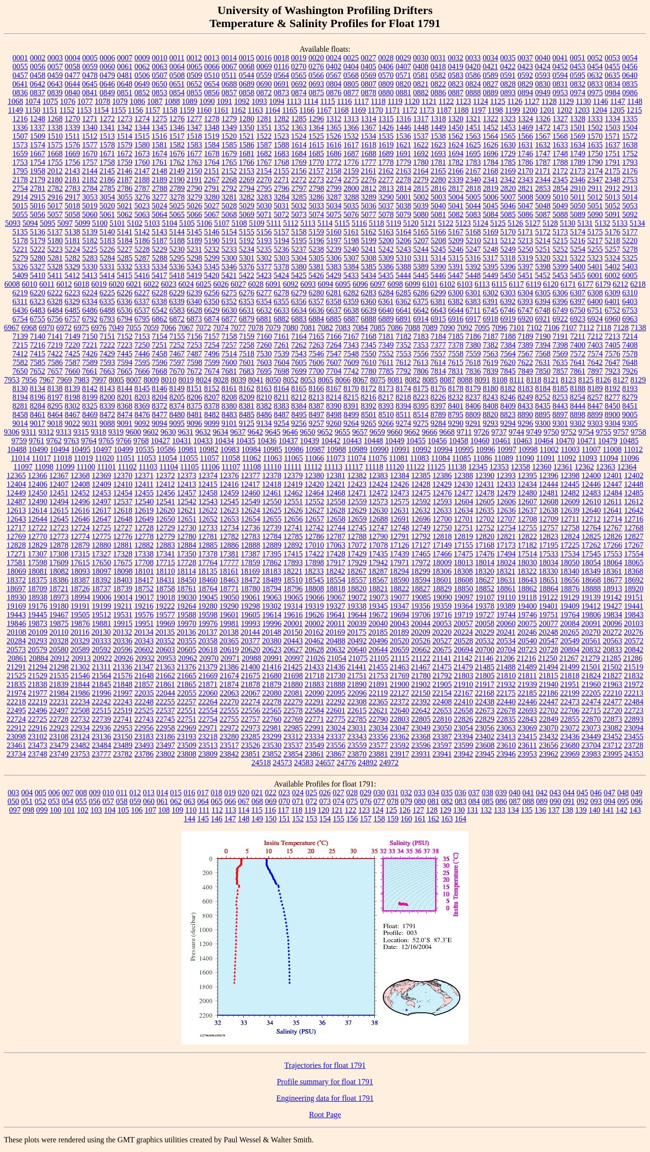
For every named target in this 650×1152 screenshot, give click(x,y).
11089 (503, 458)
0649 (142, 84)
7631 (542, 362)
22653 (442, 710)
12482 (570, 493)
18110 (165, 571)
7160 (264, 336)
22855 (570, 719)
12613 (16, 510)
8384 (299, 406)
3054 (107, 197)
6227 (142, 293)
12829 (37, 545)
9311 (28, 432)
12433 (505, 484)
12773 (59, 536)
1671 (107, 153)
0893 (508, 92)
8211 (281, 397)
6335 (107, 301)
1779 (403, 162)
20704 (506, 649)
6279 (299, 293)
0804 (334, 84)
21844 (80, 684)
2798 (316, 188)
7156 (194, 336)
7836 (473, 371)
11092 (566, 458)
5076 (351, 214)
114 (243, 810)
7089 (430, 327)
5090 (595, 214)
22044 (165, 693)
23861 (314, 754)
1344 (142, 127)
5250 (525, 249)
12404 (16, 484)
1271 (90, 119)
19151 (633, 597)
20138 (229, 632)
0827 (491, 84)
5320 (542, 258)
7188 (508, 336)
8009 (151, 380)
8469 (90, 414)
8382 (264, 406)
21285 (611, 658)
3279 (194, 197)
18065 (634, 562)
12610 (591, 501)
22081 (293, 693)
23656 (548, 745)
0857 (229, 92)
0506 (142, 75)
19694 (399, 615)
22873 (612, 719)
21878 (250, 684)
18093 (80, 571)
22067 (250, 693)
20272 (612, 632)
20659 (399, 649)
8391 (351, 406)
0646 (107, 84)
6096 (360, 284)
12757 (549, 528)
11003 (569, 449)
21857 (144, 684)
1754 (37, 162)
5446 (438, 275)
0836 (20, 92)
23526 (250, 745)
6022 (151, 284)
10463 (522, 441)
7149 (72, 336)
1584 (212, 145)
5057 (55, 214)
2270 (264, 179)
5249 (508, 249)
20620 (250, 649)
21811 (527, 675)
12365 (16, 475)
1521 (246, 136)
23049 (421, 728)
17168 (485, 545)
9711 (464, 432)
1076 (68, 101)
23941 (442, 754)
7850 (543, 371)
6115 (499, 284)
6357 (316, 301)
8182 (508, 388)
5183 (107, 240)
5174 (578, 232)
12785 (293, 536)
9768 (141, 441)
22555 (229, 710)
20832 (591, 649)
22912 (16, 728)
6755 (37, 319)
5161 (351, 232)
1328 (578, 119)
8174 (403, 388)
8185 (560, 388)
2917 (72, 197)
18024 (506, 562)
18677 (612, 580)
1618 (369, 145)
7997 (98, 380)
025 (311, 792)
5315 (455, 258)
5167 (456, 232)
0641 (20, 84)
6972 (64, 327)
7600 (229, 362)
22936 (101, 728)
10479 (608, 441)
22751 (187, 719)
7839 (491, 371)
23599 (463, 745)
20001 (293, 623)
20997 (294, 658)
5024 (159, 206)
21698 (293, 675)
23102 (37, 736)
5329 (72, 266)
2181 (72, 179)
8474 (125, 414)
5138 (72, 232)
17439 (399, 554)
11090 (524, 458)
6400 (595, 301)
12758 (570, 528)
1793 (630, 162)
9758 (638, 432)
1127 (531, 101)
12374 (208, 475)
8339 (107, 406)
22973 (250, 728)
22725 (37, 719)
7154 (159, 336)
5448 (473, 275)
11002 (549, 449)
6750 (577, 310)
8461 (37, 414)
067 (244, 801)
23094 (634, 728)
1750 (595, 153)
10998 (528, 449)
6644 (456, 310)
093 (596, 801)
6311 (20, 301)
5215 (560, 240)
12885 (208, 545)
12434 (527, 484)
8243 (490, 397)
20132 (122, 632)
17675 (123, 562)
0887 (456, 92)
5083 (473, 214)
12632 (421, 510)
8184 (543, 388)
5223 (55, 249)
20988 (251, 658)
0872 (264, 92)
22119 (378, 693)
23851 (250, 754)
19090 (442, 597)
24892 (368, 762)
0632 (595, 75)
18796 (293, 588)
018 (216, 792)
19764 (570, 615)
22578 (293, 710)
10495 (81, 449)
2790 (194, 188)
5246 (456, 249)
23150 (123, 736)
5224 (72, 249)
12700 (442, 519)
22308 (357, 702)
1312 (334, 119)
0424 (542, 66)
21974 (16, 693)
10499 (123, 449)
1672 (125, 153)
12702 (485, 519)
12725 (101, 528)
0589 (490, 75)
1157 (152, 110)
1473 (560, 127)
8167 (334, 388)
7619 (490, 362)
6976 (98, 327)
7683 (247, 371)
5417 (159, 275)
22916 (37, 728)
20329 (80, 641)
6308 (595, 293)
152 (298, 819)
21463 (399, 667)
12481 (549, 493)
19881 (101, 623)
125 (391, 810)
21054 (337, 658)
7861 (578, 371)
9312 (46, 432)
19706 (421, 615)
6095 (342, 284)
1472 (543, 127)
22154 (442, 693)
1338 (55, 127)
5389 (421, 266)
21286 (632, 658)
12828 (16, 545)
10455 (416, 441)
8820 (490, 414)
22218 (16, 702)
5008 (525, 197)
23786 (144, 754)
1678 (212, 153)
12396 (549, 475)
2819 (491, 188)
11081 (398, 458)
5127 (533, 223)
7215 (20, 345)
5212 (507, 240)
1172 (409, 110)
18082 (59, 571)
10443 (352, 441)
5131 (585, 223)
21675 (250, 675)
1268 (55, 119)
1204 (599, 110)
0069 (264, 66)
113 (230, 810)
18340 (569, 571)
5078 (386, 214)
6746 (507, 310)
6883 (299, 319)
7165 (316, 336)
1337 (37, 127)
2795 (264, 188)
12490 (37, 501)
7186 (473, 336)
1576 (72, 145)
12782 (229, 536)
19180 (59, 606)
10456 (437, 441)
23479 (59, 745)
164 (461, 819)
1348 (212, 127)
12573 (378, 501)
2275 (351, 179)
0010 (159, 58)
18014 (485, 562)
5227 (125, 249)
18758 (165, 588)
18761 (187, 588)
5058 (72, 214)
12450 (37, 493)
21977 (37, 693)
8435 (543, 406)
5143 (159, 232)
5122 (445, 223)
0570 (385, 75)
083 (461, 801)
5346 (229, 266)
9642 (255, 432)
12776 (123, 536)
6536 (125, 310)
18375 (37, 580)
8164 (281, 388)
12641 (612, 510)
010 (108, 792)
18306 (442, 571)
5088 (560, 214)
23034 (378, 728)
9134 (264, 423)
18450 (187, 580)
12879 (80, 545)
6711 (473, 310)
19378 (484, 606)
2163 (403, 171)
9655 (342, 432)
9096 (194, 423)
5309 (386, 258)
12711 (569, 519)
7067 (186, 327)
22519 (123, 710)
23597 (442, 745)
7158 (229, 336)
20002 (314, 623)
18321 (505, 571)
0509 (194, 75)
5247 (473, 249)
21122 (420, 658)
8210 (264, 397)
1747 (543, 153)
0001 (20, 58)
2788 (159, 188)
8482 (212, 414)
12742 (314, 528)
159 (393, 819)
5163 (386, 232)
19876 (80, 623)
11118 (374, 467)
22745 (165, 719)
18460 (208, 580)
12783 (250, 536)
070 (284, 801)
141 (608, 810)
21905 (442, 684)
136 (540, 810)
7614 (438, 362)
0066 (212, 66)
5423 (264, 275)
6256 (212, 293)
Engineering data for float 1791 (325, 1098)
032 (406, 792)
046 (596, 792)
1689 (386, 153)
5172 (543, 232)
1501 (578, 127)
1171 (392, 110)
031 (392, 792)
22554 (208, 710)
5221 (20, 249)
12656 (293, 519)
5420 (211, 275)
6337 (142, 301)
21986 (80, 693)
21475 (442, 667)
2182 (90, 179)
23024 (336, 728)
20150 (292, 632)
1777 (369, 162)
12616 (80, 510)
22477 (612, 702)
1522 (264, 136)
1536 (403, 136)
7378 (456, 345)
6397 (577, 301)
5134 (637, 223)
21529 (37, 675)
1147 (617, 101)
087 (515, 801)
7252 (177, 345)
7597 (177, 362)
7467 (177, 354)
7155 (177, 336)
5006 (491, 197)
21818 (569, 675)
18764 (208, 588)
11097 (23, 467)
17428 (336, 554)
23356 (378, 736)
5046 (508, 206)
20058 (484, 623)
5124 (480, 223)
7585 (37, 362)
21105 (379, 658)
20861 (17, 658)
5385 (369, 266)
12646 (80, 519)
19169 (16, 606)
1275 (159, 119)
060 (149, 801)
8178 (456, 388)
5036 (369, 206)
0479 (107, 75)
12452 (80, 493)
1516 (159, 136)
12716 (633, 519)
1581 (159, 145)
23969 (570, 754)
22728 (59, 719)
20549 (570, 641)
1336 (20, 127)
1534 (368, 136)
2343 (525, 179)
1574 (37, 145)
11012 (633, 449)
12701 (463, 519)
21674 (229, 675)
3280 (212, 197)
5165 (421, 232)
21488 (505, 667)
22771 (314, 719)
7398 (560, 345)
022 (270, 792)
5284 (107, 258)
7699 (299, 371)
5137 (55, 232)
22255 (165, 702)
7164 (299, 336)
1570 (595, 136)
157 (366, 819)
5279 (20, 258)
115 (256, 810)
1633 (560, 145)
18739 (123, 588)
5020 (107, 206)
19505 (80, 615)
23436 (570, 736)
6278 (281, 293)
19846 (16, 623)
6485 (72, 310)
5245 (438, 249)
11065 (293, 458)
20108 (16, 632)
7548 (351, 354)
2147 (142, 171)
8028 (220, 380)
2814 (403, 188)
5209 (456, 240)
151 (284, 819)
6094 (325, 284)
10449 (395, 441)
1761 (159, 162)
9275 (421, 423)
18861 (506, 588)
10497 (102, 449)
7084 (360, 327)
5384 (351, 266)
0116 (281, 66)
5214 (542, 240)
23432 (549, 736)
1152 (67, 110)
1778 (386, 162)
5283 (90, 258)
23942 (463, 754)
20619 (229, 649)
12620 (165, 510)
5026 (194, 206)
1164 (272, 110)
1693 (438, 153)
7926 (630, 371)
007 (68, 792)
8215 (351, 397)
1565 (507, 136)
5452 (542, 275)
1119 (395, 101)
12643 (16, 519)
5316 (473, 258)
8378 (212, 406)
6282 (351, 293)
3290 (386, 197)
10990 (379, 449)
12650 (165, 519)
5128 (550, 223)
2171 (543, 171)
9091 (125, 423)
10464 (544, 441)
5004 (456, 197)
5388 (403, 266)
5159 (316, 232)
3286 (316, 197)
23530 (272, 745)
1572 (629, 136)
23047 (399, 728)
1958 (37, 171)
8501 (369, 414)
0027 (368, 58)
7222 (107, 345)
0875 (316, 92)
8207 (212, 397)
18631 (506, 580)
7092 (464, 327)
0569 (368, 75)
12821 (506, 536)
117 (283, 810)
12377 (250, 475)
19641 (336, 615)
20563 (612, 641)
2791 (212, 188)
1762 (177, 162)
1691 (403, 153)
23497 (165, 745)
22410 (463, 702)
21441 (356, 667)
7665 (125, 371)
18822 (399, 588)
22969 (187, 728)
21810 (506, 675)
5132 (602, 223)
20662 (421, 649)
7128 (621, 327)
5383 (334, 266)
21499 (569, 667)
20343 (144, 641)
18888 (591, 588)
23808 (187, 754)
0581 (420, 75)
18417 (144, 580)
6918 (491, 319)
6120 (551, 284)
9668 (447, 432)
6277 (264, 293)
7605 (299, 362)
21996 (101, 693)
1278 (212, 119)
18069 (16, 571)
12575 (399, 501)
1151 (49, 110)
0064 (177, 66)
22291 (314, 702)
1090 (207, 101)
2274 (334, 179)
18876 (570, 588)
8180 (491, 388)
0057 (55, 66)
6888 (369, 319)
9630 (168, 432)
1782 (456, 162)
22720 (612, 710)
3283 (264, 197)
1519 (211, 136)
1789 (578, 162)
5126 (515, 223)
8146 (159, 388)
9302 (578, 423)
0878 (369, 92)
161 (420, 819)
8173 (386, 388)
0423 (525, 66)
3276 (142, 197)
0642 (37, 84)
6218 (638, 284)
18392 (101, 580)
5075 (334, 214)
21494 (548, 667)
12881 (123, 545)
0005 (90, 58)
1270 (72, 119)
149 (257, 819)
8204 (159, 397)
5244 (421, 249)
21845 (101, 684)
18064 (612, 562)
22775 (336, 719)
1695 (473, 153)
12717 (16, 528)
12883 (165, 545)
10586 (166, 449)
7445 (125, 354)
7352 (403, 345)
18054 (591, 562)
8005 (116, 380)
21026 (315, 658)
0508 (177, 75)
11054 (167, 458)
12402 (634, 475)
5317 (490, 258)
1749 (578, 153)
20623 (272, 649)
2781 (37, 188)
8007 (133, 380)
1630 (508, 145)
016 (189, 792)
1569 (577, 136)
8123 (568, 380)
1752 (630, 153)
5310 (403, 258)
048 (623, 792)
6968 (29, 327)
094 (610, 801)
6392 (507, 301)
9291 (473, 423)
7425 (72, 354)
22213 (633, 693)
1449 (438, 127)
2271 (281, 179)
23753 (80, 754)
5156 (264, 232)
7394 (543, 345)
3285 (299, 197)
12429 (442, 484)
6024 (186, 284)
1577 (90, 145)
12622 (208, 510)
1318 (438, 119)
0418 (438, 66)
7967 (46, 380)
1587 (264, 145)
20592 (101, 649)
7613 (420, 362)
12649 (144, 519)
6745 (490, 310)
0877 (351, 92)
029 (365, 792)
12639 (570, 510)
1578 (107, 145)
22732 (80, 719)
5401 (595, 266)
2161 (369, 171)
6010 (29, 284)
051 (27, 801)
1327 (560, 119)
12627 (314, 510)
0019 (298, 58)
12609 (570, 501)
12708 (527, 519)
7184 (438, 336)
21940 (549, 684)
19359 (442, 606)
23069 (527, 728)
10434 (224, 441)
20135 (165, 632)
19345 (378, 606)
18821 (378, 588)
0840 (72, 92)
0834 (612, 84)
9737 (499, 432)
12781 (208, 536)
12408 (80, 484)
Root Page (325, 1114)
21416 (271, 667)
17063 (336, 545)
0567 (333, 75)
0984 (612, 92)
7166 (334, 336)
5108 (239, 223)
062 (176, 801)
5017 (55, 206)
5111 (273, 223)
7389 (525, 345)
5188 (177, 240)
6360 (368, 301)
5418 (176, 275)
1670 (90, 153)
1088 (172, 101)
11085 (461, 458)
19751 (549, 615)
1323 (508, 119)
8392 (369, 406)
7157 (212, 336)
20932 (145, 658)
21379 (207, 667)
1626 (491, 145)
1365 (334, 127)
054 (68, 801)
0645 (90, 84)
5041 (456, 206)
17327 (101, 554)
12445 (569, 484)
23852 (272, 754)
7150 (90, 336)
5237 (299, 249)
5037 (386, 206)
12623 (229, 510)
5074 (316, 214)
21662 (165, 675)
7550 (369, 354)
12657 (314, 519)
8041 (255, 380)
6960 (612, 319)
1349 (229, 127)
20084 (569, 623)
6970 (46, 327)
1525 (316, 136)
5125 (498, 223)
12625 (272, 510)
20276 (633, 632)
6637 (334, 310)
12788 (357, 536)
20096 (612, 623)
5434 (368, 275)
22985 (293, 728)
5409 (20, 275)
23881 (378, 754)
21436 (335, 667)
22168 (484, 693)
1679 (229, 153)
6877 (229, 319)
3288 (351, 197)
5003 (438, 197)
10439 (309, 441)
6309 (612, 293)
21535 (59, 675)
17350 (187, 554)
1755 (55, 162)
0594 (560, 75)
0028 (385, 58)
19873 (37, 623)
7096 (499, 327)
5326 (20, 266)
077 (379, 801)
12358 (520, 467)
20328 (59, 641)
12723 (59, 528)
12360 (541, 467)
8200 (107, 397)
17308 (59, 554)
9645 (273, 432)
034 (433, 792)
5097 (65, 223)
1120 (412, 101)
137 (553, 810)
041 (528, 792)
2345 (560, 179)
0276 (316, 66)
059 (135, 801)
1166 (306, 110)
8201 (125, 397)
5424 (281, 275)
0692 (299, 84)
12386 (442, 475)
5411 (54, 275)
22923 (59, 728)
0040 (542, 58)
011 (121, 792)
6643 (438, 310)
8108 (499, 380)
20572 (634, 641)
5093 (12, 223)
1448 (421, 127)
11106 (210, 467)
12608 (549, 501)
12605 (485, 501)
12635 (485, 510)
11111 (293, 467)
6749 (560, 310)
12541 (165, 501)
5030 (264, 206)
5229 (159, 249)
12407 (59, 484)
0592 (525, 75)
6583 (177, 310)
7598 (194, 362)
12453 (101, 493)
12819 (463, 536)
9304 (612, 423)
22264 (208, 702)
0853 (159, 92)
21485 (484, 667)
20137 (207, 632)
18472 (250, 580)
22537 (165, 710)
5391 (456, 266)
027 (338, 792)
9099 (212, 423)
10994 (443, 449)
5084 (491, 214)
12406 (37, 484)
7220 (72, 345)
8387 (316, 406)
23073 (591, 728)
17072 (357, 545)
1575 (55, 145)
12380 (314, 475)
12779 (165, 536)
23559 (357, 745)
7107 (569, 327)
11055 (188, 458)
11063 (272, 458)
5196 (316, 240)
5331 (107, 266)
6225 (107, 293)
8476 (142, 414)
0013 (211, 58)
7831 (456, 371)
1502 (595, 127)
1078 (102, 101)
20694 (463, 649)
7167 (351, 336)
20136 (186, 632)
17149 (442, 545)
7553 (403, 354)
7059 (151, 327)
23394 (463, 736)
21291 (16, 667)
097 (15, 810)
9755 (603, 432)
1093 (259, 101)
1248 (37, 119)
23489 (123, 745)
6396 (560, 301)
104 (110, 810)
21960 (591, 684)
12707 (506, 519)
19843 (634, 615)
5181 (72, 240)
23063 (506, 728)
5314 (438, 258)
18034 (549, 562)
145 (203, 819)
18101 (144, 571)
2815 (421, 188)
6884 (316, 319)
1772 (334, 162)
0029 (403, 58)
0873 (281, 92)
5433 (351, 275)
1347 (194, 127)
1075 (50, 101)
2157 (316, 171)
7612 (403, 362)
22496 (37, 710)
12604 (463, 501)
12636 (506, 510)
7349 (386, 345)
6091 (273, 284)
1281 (264, 119)
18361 (612, 571)
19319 (314, 606)
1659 (20, 153)
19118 (527, 597)
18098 (123, 571)
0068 (247, 66)
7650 (20, 371)
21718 (314, 675)
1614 (299, 145)
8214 (333, 397)
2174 (595, 171)
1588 (281, 145)
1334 (612, 119)
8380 (229, 406)
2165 (438, 171)
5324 (612, 258)
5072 (281, 214)
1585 (229, 145)
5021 (125, 206)
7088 (412, 327)
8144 (125, 388)
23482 (80, 745)
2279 (421, 179)
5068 (229, 214)
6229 (177, 293)
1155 (118, 110)
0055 (20, 66)
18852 (485, 588)
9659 (377, 432)
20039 (356, 623)
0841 (90, 92)
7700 (316, 371)
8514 (420, 414)
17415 (293, 554)
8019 (186, 380)
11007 (591, 449)
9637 (238, 432)
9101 (229, 423)
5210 (473, 240)
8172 (369, 388)
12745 (357, 528)
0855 (194, 92)
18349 (591, 571)
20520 (399, 641)
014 (162, 792)
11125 (436, 467)
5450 (507, 275)
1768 (281, 162)
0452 (560, 66)
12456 (165, 493)
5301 (247, 258)
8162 (247, 388)
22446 (527, 702)
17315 (80, 554)
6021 (133, 284)
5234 (247, 249)
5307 (351, 258)
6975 (81, 327)
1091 (224, 101)
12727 (123, 528)
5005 (473, 197)
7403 (595, 345)
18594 (421, 580)
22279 (293, 702)
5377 (264, 266)
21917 (485, 684)
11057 (209, 458)
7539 (281, 354)
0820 (403, 84)
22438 (485, 702)
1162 (238, 110)
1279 (229, 119)
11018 (62, 458)
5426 (316, 275)
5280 (37, 258)
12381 (336, 475)
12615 (59, 510)
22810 (442, 719)
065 (217, 801)
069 (271, 801)
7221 (90, 345)
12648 (123, 519)
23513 (208, 745)
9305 (630, 423)
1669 (72, 153)
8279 (629, 397)
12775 (101, 536)
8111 (516, 380)
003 (13, 792)
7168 (369, 336)
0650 (159, 84)
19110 (506, 597)
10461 (501, 441)
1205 (617, 110)
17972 (421, 562)
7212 (595, 336)
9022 (72, 423)
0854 (177, 92)
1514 (124, 136)
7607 (334, 362)
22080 (272, 693)
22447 (549, 702)
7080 (290, 327)
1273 (125, 119)
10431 (182, 441)
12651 (187, 519)
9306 (11, 432)
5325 (629, 258)
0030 (420, 58)
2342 (508, 179)
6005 (629, 275)
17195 (549, 545)
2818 (473, 188)
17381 (229, 554)
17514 (527, 554)
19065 (293, 597)
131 (472, 810)
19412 (591, 606)
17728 (187, 562)
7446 (142, 354)
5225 (90, 249)
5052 (612, 206)
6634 (299, 310)
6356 (298, 301)
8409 (508, 406)
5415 (124, 275)
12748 (399, 528)
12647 (101, 519)
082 (447, 801)
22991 (314, 728)
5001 (403, 197)
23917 (399, 754)
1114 (310, 101)
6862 (159, 319)
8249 (525, 397)
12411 (144, 484)
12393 (506, 475)
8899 (595, 414)
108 (164, 810)
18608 (463, 580)
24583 (304, 762)
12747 (378, 528)
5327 (37, 266)
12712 (591, 519)
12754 (506, 528)
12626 (293, 510)
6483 (37, 310)
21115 (400, 658)
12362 (584, 467)
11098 (43, 467)
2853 (543, 188)
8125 (586, 380)
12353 (499, 467)
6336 (124, 301)
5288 (159, 258)
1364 (316, 127)
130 (459, 810)
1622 (421, 145)
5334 (159, 266)
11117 (354, 467)
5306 (334, 258)
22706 (570, 710)
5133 (620, 223)
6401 (612, 301)
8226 (438, 397)
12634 (463, 510)
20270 (591, 632)
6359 (351, 301)
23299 (272, 736)
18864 (549, 588)
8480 (177, 414)
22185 (527, 693)
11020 (104, 458)
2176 (630, 171)
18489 (272, 580)
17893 (293, 562)
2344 (543, 179)
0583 (455, 75)
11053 (146, 458)
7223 (125, 345)
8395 (421, 406)
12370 (123, 475)
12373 (187, 475)
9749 (534, 432)
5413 (89, 275)
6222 (55, 293)
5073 (299, 214)
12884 (187, 545)
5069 (247, 214)
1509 (37, 136)
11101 (106, 467)
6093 (308, 284)
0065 (194, 66)
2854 (560, 188)
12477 (463, 493)
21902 (421, 684)
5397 (525, 266)
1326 (543, 119)
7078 (255, 327)
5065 (177, 214)
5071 (264, 214)
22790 (378, 719)
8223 (420, 397)
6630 (229, 310)
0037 (525, 58)
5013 (612, 197)
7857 (560, 371)
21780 (421, 675)
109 (177, 810)
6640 (386, 310)
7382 (491, 345)
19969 (165, 623)
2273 (316, 179)
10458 (459, 441)
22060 (208, 693)
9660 (395, 432)
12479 (506, 493)
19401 (548, 606)
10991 (400, 449)
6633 (281, 310)
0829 (525, 84)
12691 (399, 519)
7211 (577, 336)
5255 (595, 249)
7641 (577, 362)
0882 (421, 92)
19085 (421, 597)
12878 (59, 545)
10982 (208, 449)
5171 (525, 232)
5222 (37, 249)
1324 (525, 119)
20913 (81, 658)
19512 (101, 615)
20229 (484, 632)
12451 (59, 493)
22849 (549, 719)
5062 (125, 214)
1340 (90, 127)
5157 (281, 232)
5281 (55, 258)
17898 (314, 562)
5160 (334, 232)
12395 (527, 475)
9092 (142, 423)
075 (352, 801)
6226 (125, 293)
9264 (351, 423)
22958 (165, 728)
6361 (385, 301)
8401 (456, 406)
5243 (403, 249)
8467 (72, 414)
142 (621, 810)
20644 (378, 649)
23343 (357, 736)
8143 (107, 388)
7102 (534, 327)
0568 (351, 75)
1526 (333, 136)
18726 (80, 588)
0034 (490, 58)
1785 (508, 162)
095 (623, 801)
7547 (334, 354)
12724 (80, 528)
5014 (629, 197)
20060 (505, 623)
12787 (336, 536)
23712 (612, 745)
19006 (101, 597)
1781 (438, 162)
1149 (15, 110)
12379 (293, 475)
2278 (403, 179)
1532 (351, 136)
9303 (595, 423)
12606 (506, 501)
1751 (612, 153)
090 (555, 801)
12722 (37, 528)
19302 (271, 606)
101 (69, 810)
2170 (525, 171)
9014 (20, 423)
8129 (638, 380)
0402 (333, 66)
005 (40, 792)
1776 (351, 162)
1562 (455, 136)
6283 (369, 293)
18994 (80, 597)
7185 (456, 336)
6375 (420, 301)
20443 (293, 641)
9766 (124, 441)
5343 (194, 266)
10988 (336, 449)
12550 (272, 501)
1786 (525, 162)
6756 (55, 319)
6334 (89, 301)
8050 (273, 380)
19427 (612, 606)
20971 (230, 658)
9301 (560, 423)
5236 (281, 249)
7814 (438, 371)
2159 (351, 171)
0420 (473, 66)
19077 (399, 597)
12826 (612, 536)
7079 (273, 327)
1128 (549, 101)
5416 (142, 275)
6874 (212, 319)
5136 (37, 232)
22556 (250, 710)
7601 (247, 362)
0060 (107, 66)
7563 (491, 354)
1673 (142, 153)
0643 (55, 84)
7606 (316, 362)
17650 (101, 562)
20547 (549, 641)
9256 (299, 423)
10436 (267, 441)
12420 (314, 484)
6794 (125, 319)
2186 (107, 179)
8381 (247, 406)
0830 (543, 84)
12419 (292, 484)
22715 (591, 710)
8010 (168, 380)
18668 (591, 580)
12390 (485, 475)
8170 (351, 388)
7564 (508, 354)
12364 (626, 467)
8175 (421, 388)
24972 (389, 762)
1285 (299, 119)
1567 (542, 136)
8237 (473, 397)
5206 (403, 240)
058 (122, 801)
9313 (64, 432)
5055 (20, 214)
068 (257, 801)
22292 (336, 702)
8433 (525, 406)
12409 (101, 484)
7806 (421, 371)
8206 (194, 397)
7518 (247, 354)
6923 (578, 319)
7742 (351, 371)
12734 (229, 528)
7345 (369, 345)
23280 (229, 736)
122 (350, 810)
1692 (421, 153)
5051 (595, 206)
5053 (630, 206)
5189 (194, 240)
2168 (491, 171)
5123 (463, 223)
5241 (369, 249)
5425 (298, 275)
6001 (595, 275)
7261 (281, 345)
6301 (473, 293)
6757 (72, 319)
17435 (378, 554)
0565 (298, 75)
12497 (101, 501)
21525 (16, 675)
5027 (212, 206)
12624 (250, 510)
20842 (634, 649)
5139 (90, 232)
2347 (595, 179)
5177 (630, 232)
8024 (203, 380)
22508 (80, 710)
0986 (630, 92)
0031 (438, 58)
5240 (351, 249)
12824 (570, 536)
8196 (37, 397)
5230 (177, 249)
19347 (399, 606)
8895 (542, 414)
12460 (250, 493)
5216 (577, 240)
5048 (543, 206)
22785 (357, 719)
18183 (271, 571)
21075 (358, 658)
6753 (629, 310)
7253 (194, 345)
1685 (316, 153)
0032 (455, 58)
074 (339, 801)
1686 (334, 153)
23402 (485, 736)
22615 (357, 710)
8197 (55, 397)
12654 (250, 519)
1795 (20, 171)
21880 (293, 684)
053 (54, 801)
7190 (543, 336)
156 (352, 819)
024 (297, 792)
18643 (527, 580)
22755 (229, 719)
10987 (315, 449)
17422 (314, 554)
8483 (229, 414)
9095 (177, 423)
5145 (194, 232)
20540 (527, 641)
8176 (438, 388)
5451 (525, 275)
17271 (16, 554)
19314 (292, 606)
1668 (55, 153)
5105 (187, 223)
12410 (123, 484)
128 (432, 810)
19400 (527, 606)
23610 (506, 745)
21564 (101, 675)
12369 (101, 475)
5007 (508, 197)
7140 (37, 336)
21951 (570, 684)
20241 (505, 632)
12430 (463, 484)
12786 (314, 536)
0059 (90, 66)
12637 (527, 510)
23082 (612, 728)
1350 (247, 127)
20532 (485, 641)
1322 (491, 119)
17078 (378, 545)
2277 (386, 179)
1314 (369, 119)
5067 (212, 214)
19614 (272, 615)
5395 (491, 266)
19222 (165, 606)
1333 (595, 119)
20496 (378, 641)
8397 (438, 406)
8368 (125, 406)
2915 (37, 197)
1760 (142, 162)
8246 (507, 397)
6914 (421, 319)
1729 (508, 153)
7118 (603, 327)
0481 (125, 75)
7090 (447, 327)
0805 (351, 84)
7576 (612, 354)
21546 (80, 675)
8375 (194, 406)
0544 (246, 75)
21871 (208, 684)
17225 (570, 545)
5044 (473, 206)
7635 (560, 362)
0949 (543, 92)
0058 (72, 66)
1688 (369, 153)
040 (514, 792)
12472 (378, 493)
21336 (122, 667)
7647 (612, 362)
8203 (142, 397)
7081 (308, 327)
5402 (612, 266)
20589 (80, 649)
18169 (250, 571)
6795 (142, 319)
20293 (37, 641)
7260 (264, 345)
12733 (208, 528)
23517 (229, 745)
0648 (125, 84)
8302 (72, 406)
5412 (72, 275)
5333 (142, 266)
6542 (159, 310)
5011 (577, 197)
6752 (612, 310)
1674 (159, 153)
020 (243, 792)
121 (337, 810)
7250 (142, 345)
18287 (378, 571)
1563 (473, 136)
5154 (229, 232)
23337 (336, 736)
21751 (357, 675)
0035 (507, 58)
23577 (378, 745)
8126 (603, 380)
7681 (229, 371)
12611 (612, 501)
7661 (90, 371)
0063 (159, 66)
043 (555, 792)
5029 (247, 206)
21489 (527, 667)
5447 (455, 275)
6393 (525, 301)
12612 (633, 501)
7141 (55, 336)
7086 (395, 327)
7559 (473, 354)
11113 (333, 467)
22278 (272, 702)
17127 (421, 545)
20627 (293, 649)
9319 (116, 432)
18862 (527, 588)
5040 (438, 206)
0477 (72, 75)
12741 (293, 528)
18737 (101, 588)
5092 (630, 214)
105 (123, 810)
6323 (37, 301)
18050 (570, 562)
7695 (264, 371)
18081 (37, 571)
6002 (612, 275)
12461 (272, 493)
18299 (420, 571)
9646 (290, 432)
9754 (586, 432)
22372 (399, 702)
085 (488, 801)
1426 (386, 127)
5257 (612, 249)
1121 (429, 101)
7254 (212, 345)
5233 (229, 249)
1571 (612, 136)
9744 (516, 432)
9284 (438, 423)
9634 (220, 432)
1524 (298, 136)
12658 (336, 519)
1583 (194, 145)
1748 (560, 153)
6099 (412, 284)
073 (325, 801)
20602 (144, 649)
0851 (125, 92)
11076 (377, 458)
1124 (480, 101)
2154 (264, 171)
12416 (229, 484)
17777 (229, 562)
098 (28, 810)
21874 (229, 684)
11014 (20, 458)
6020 (116, 284)
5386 (386, 266)
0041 (560, 58)
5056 (37, 214)
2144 (90, 171)
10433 (203, 441)
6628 (194, 310)
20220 (442, 632)
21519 (633, 667)
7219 (55, 345)
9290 (456, 423)
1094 (277, 101)
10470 (565, 441)
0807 (369, 84)
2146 (125, 171)
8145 (142, 388)
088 (528, 801)
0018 (281, 58)
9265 (369, 423)
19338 (356, 606)
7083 (342, 327)
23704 (591, 745)
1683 (281, 153)
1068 (15, 101)
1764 (212, 162)
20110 (58, 632)
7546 (316, 354)
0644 (72, 84)
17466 (442, 554)
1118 (378, 101)
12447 (612, 484)
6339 (176, 301)
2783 (72, 188)
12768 (634, 528)
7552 (386, 354)
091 (569, 801)
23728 (633, 745)
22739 (101, 719)
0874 (299, 92)
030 (379, 792)
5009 (543, 197)
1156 (135, 110)
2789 (177, 188)
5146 (212, 232)
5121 (428, 223)
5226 (107, 249)
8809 (473, 414)
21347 (143, 667)
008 (81, 792)
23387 (442, 736)
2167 (473, 171)
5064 (159, 214)
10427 (160, 441)
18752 (144, 588)
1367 (369, 127)
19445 (37, 615)
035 (447, 792)
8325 (90, 406)
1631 (525, 145)
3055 (125, 197)
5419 (194, 275)
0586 (473, 75)
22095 (336, 693)
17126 (399, 545)
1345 (159, 127)
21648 (144, 675)
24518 (261, 762)
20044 (420, 623)
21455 (378, 667)
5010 (560, 197)
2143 (72, 171)
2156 (299, 171)
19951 (144, 623)
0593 (542, 75)
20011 (335, 623)
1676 (177, 153)
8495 (299, 414)
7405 (612, 345)
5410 (37, 275)
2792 (229, 188)
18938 (37, 597)
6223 (72, 293)
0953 (560, 92)
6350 (211, 301)
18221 (292, 571)
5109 (256, 223)
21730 (336, 675)
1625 (473, 145)
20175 (356, 632)
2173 (578, 171)
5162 (369, 232)
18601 (442, 580)
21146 (483, 658)
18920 (634, 588)
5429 (333, 275)
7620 (507, 362)
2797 (299, 188)
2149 (177, 171)
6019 (98, 284)
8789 (438, 414)
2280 (438, 179)
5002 (421, 197)
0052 (595, 58)
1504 (630, 127)
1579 (125, 145)
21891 (378, 684)
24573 (282, 762)
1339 (72, 127)
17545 (591, 554)
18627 (485, 580)
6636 (316, 310)
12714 (612, 519)
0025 (351, 58)
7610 (369, 362)
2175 (612, 171)
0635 (612, 75)
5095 (47, 223)
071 (298, 801)
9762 (54, 441)
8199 (90, 397)
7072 (203, 327)
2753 (630, 179)
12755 (527, 528)
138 (567, 810)
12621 (187, 510)
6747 (525, 310)
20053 (442, 623)
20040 (378, 623)
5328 (55, 266)
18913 (612, 588)
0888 (473, 92)
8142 (90, 388)
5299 (212, 258)
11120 (394, 467)
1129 (566, 101)
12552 (314, 501)
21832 (633, 675)
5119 (393, 223)
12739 (272, 528)
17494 (506, 554)
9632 (203, 432)
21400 (250, 667)
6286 (421, 293)
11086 (482, 458)
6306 (560, 293)
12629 (357, 510)
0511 (229, 75)
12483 (591, 493)
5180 (55, 240)
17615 (80, 562)
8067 (360, 380)
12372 (165, 475)
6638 (351, 310)
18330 (548, 571)
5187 (159, 240)
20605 (187, 649)
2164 (421, 171)
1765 (229, 162)
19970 (187, 623)
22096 (357, 693)
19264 (186, 606)
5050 (578, 206)
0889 (491, 92)
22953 (123, 728)
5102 (134, 223)
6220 (37, 293)
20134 (143, 632)
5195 (299, 240)
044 (568, 792)
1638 (630, 145)
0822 (438, 84)
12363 (605, 467)
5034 (334, 206)
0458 (37, 75)
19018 (165, 597)
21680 (272, 675)
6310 (630, 293)
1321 (473, 119)
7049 (116, 327)
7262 (299, 345)
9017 (37, 423)
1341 (107, 127)
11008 (612, 449)
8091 (482, 380)
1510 (55, 136)
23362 (399, 736)
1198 (495, 110)
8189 (595, 388)
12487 (16, 501)
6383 (473, 301)
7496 (212, 354)
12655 (272, 519)
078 (393, 801)
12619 (144, 510)
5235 (264, 249)
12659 (357, 519)
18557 (357, 580)
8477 (159, 414)
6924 (595, 319)
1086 (137, 101)
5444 (403, 275)
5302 (264, 258)
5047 (525, 206)
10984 (251, 449)
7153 (142, 336)
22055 (187, 693)
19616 (293, 615)
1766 (247, 162)
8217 (385, 397)
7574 (595, 354)
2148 (159, 171)
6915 (438, 319)
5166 (438, 232)
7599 (212, 362)
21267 (568, 658)
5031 (281, 206)
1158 (169, 110)
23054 (463, 728)
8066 (342, 380)
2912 (612, 188)
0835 (630, 84)
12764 (591, 528)
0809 (386, 84)
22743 (144, 719)
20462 (314, 641)
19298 (250, 606)
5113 (307, 223)
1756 (72, 162)
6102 (447, 284)
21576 (123, 675)
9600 (133, 432)
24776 (346, 762)
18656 (570, 580)
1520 (229, 136)
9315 (81, 432)
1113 (294, 101)
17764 (208, 562)
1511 (72, 136)
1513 (107, 136)
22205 (591, 693)
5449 (490, 275)
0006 (107, 58)
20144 (250, 632)
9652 (325, 432)
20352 (165, 641)
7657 (55, 371)
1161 (220, 110)
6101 (430, 284)
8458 (20, 414)
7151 (107, 336)
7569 (560, 354)
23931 (421, 754)
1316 (403, 119)
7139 (20, 336)
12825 (591, 536)
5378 (281, 266)
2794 (247, 188)
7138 (638, 327)
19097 (463, 597)
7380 (473, 345)
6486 (90, 310)
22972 (229, 728)
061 (162, 801)
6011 (46, 284)
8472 (107, 414)
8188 (578, 388)
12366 (37, 475)
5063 (142, 214)
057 (108, 801)
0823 (456, 84)
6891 (403, 319)
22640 (399, 710)
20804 (570, 649)
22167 (463, 693)
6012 (64, 284)
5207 (421, 240)
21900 (399, 684)
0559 (264, 75)
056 (95, 801)
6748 (542, 310)
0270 (298, 66)
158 (379, 819)
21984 (59, 693)
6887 (351, 319)
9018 (55, 423)
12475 (421, 493)
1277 (194, 119)
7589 (90, 362)
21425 (292, 667)
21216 (526, 658)
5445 (420, 275)
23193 (187, 736)
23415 (527, 736)
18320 (484, 571)
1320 (456, 119)
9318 (98, 432)
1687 (351, 153)
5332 (125, 266)
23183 (144, 736)
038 (487, 792)
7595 (142, 362)
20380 (272, 641)
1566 (525, 136)
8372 (159, 406)
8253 (560, 397)
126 (404, 810)
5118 (376, 223)
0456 (629, 66)
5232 (212, 249)
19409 (569, 606)
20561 (591, 641)
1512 (89, 136)
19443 (16, 615)
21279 (590, 658)
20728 (549, 649)
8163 (264, 388)
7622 (525, 362)
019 (230, 792)
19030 (187, 597)
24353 (634, 754)
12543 (208, 501)
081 (433, 801)
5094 (30, 223)
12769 (16, 536)
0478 (90, 75)
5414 (107, 275)
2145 (107, 171)
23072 (570, 728)
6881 (264, 319)
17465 (421, 554)
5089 (578, 214)
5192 (247, 240)
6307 (578, 293)
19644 (357, 615)
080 (420, 801)
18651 (549, 580)
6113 (481, 284)
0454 (595, 66)
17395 (272, 554)
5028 (229, 206)
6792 (90, 319)
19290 (229, 606)
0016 (264, 58)
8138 (55, 388)
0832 (578, 84)
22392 (421, 702)
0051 (577, 58)
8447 (595, 406)
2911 (595, 188)
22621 (378, 710)
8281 (20, 406)
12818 (442, 536)
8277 (612, 397)
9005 (629, 414)
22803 (399, 719)
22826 (463, 719)
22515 (101, 710)
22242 (101, 702)
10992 (421, 449)
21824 (591, 675)
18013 (463, 562)
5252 (560, 249)
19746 (527, 615)
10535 (144, 449)
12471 (357, 493)
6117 (516, 284)
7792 (403, 371)
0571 (403, 75)
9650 (308, 432)
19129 (569, 597)
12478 (485, 493)
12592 (421, 501)
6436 (20, 310)
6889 (386, 319)
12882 (144, 545)
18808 (314, 588)
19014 (123, 597)
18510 (293, 580)
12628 (336, 510)
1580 (142, 145)
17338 (144, 554)
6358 (333, 301)
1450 (456, 127)
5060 (90, 214)
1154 (100, 110)
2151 (212, 171)
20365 (229, 641)
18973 (59, 597)
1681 (247, 153)
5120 (411, 223)
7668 (159, 371)
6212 (620, 284)
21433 (314, 667)
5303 (281, 258)
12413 (186, 484)
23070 (549, 728)
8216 (368, 397)
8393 (386, 406)
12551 (293, 501)
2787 (142, 188)
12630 (378, 510)
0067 (229, 66)
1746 (525, 153)
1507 (20, 136)
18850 (463, 588)
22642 (421, 710)
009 (95, 792)
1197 (477, 110)
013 (148, 792)
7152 (125, 336)
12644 (37, 519)
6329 (72, 301)
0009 (142, 58)
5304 (299, 258)
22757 (250, 719)
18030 (527, 562)
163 (447, 819)
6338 (159, 301)
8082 (412, 380)
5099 (82, 223)
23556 (336, 745)
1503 (612, 127)
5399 (560, 266)
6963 (630, 319)
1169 (358, 110)
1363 (299, 127)
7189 (525, 336)
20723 (527, 649)
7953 (11, 380)
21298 (59, 667)
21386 (229, 667)
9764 (89, 441)
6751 (595, 310)
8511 (403, 414)
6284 (386, 293)
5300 (229, 258)
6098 (395, 284)
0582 (438, 75)
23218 (208, 736)
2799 (334, 188)
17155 (463, 545)
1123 (463, 101)
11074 (356, 458)
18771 (229, 588)
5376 (247, 266)
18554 (336, 580)
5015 (20, 206)
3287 (334, 197)
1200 (530, 110)
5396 (508, 266)
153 (311, 819)
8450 (612, 406)
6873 (194, 319)
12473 (399, 493)
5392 (473, 266)
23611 (527, 745)
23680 (569, 745)
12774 (80, 536)
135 (526, 810)
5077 (369, 214)
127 (418, 810)
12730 (187, 528)
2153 (247, 171)
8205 (177, 397)
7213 (612, 336)
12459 (229, 493)
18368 (633, 571)
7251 (159, 345)
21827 (612, 675)
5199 (369, 240)
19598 (208, 615)
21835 (16, 684)
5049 (560, 206)
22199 (569, 693)
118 (296, 810)
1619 (386, 145)
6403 (629, 301)
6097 (377, 284)
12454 (123, 493)
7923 (612, 371)
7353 (421, 345)
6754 (20, 319)
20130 (101, 632)
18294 (399, 571)
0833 (595, 84)
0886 (438, 92)
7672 (194, 371)
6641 (403, 310)
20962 (187, 658)
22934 (80, 728)
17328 (123, 554)
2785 (107, 188)
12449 (16, 493)
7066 (168, 327)
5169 (491, 232)
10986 (293, 449)
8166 (316, 388)
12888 (250, 545)
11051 (125, 458)
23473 (37, 745)
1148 (634, 101)
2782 (55, 188)
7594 (125, 362)
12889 (272, 545)
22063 (229, 693)
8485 (247, 414)
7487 (194, 354)
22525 (144, 710)
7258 (247, 345)
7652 (37, 371)
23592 (399, 745)
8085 (430, 380)
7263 (316, 345)
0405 (368, 66)
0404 (351, 66)
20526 (421, 641)
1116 (344, 101)
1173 (426, 110)
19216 (143, 606)
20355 (187, 641)
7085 (377, 327)
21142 (462, 658)
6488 (107, 310)
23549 (314, 745)
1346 (177, 127)
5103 (152, 223)
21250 (547, 658)
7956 (29, 380)
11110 (272, 467)
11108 (251, 467)
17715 (165, 562)
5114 (325, 223)
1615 (316, 145)
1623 (438, 145)
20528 (463, 641)
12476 (442, 493)
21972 (634, 684)
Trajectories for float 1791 (325, 1065)
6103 (464, 284)
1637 (612, 145)
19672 (378, 615)
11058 (230, 458)
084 (474, 801)
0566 (316, 75)
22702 (549, 710)
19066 (314, 597)
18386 (59, 580)
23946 (506, 754)
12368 (80, 475)
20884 (38, 658)
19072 (357, 597)
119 (310, 810)
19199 (101, 606)
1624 (456, 145)
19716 (442, 615)
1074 (33, 101)
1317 (421, 119)
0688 (229, 84)
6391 (490, 301)
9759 (19, 441)
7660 (72, 371)
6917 (473, 319)
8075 (377, 380)
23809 (208, 754)
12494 (59, 501)
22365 (378, 702)
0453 (577, 66)
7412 (20, 354)
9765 (106, 441)
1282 (281, 119)
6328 (54, 301)
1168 (340, 110)
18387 (80, 580)
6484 (55, 310)
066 (230, 801)
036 (460, 792)
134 (513, 810)
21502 (612, 667)
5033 (316, 206)
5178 (20, 240)
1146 (600, 101)
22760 (272, 719)
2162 (386, 171)
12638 (549, 510)
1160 (204, 110)
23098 (16, 736)
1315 (386, 119)
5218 (612, 240)
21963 (612, 684)
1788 (560, 162)
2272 (299, 179)
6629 (212, 310)
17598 (37, 562)
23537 (293, 745)
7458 (159, 354)
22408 (442, 702)
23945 (485, 754)
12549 (250, 501)
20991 (273, 658)
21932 (506, 684)
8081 (395, 380)
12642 (634, 510)
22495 (16, 710)
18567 (378, 580)
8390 (334, 406)
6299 (438, 293)
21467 (420, 667)
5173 (560, 232)
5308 (369, 258)
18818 (336, 588)
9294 (508, 423)
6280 (316, 293)
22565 (272, 710)
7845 (508, 371)
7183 (421, 336)
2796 (281, 188)
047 (609, 792)
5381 (316, 266)
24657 (325, 762)
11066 (314, 458)
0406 (385, 66)
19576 (144, 615)
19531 (123, 615)
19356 (420, 606)
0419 (455, 66)
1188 (461, 110)
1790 (595, 162)
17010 (314, 545)
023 (284, 792)
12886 (229, 545)
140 (594, 810)
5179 (37, 240)
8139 (72, 388)
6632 (264, 310)
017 (203, 792)
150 (271, 819)
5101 (117, 223)
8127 (621, 380)
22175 (505, 693)
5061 (107, 214)
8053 (308, 380)
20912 (60, 658)
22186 (548, 693)
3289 (369, 197)
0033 (473, 58)
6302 (491, 293)
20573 (16, 649)
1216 (20, 119)
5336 (177, 266)
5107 (221, 223)
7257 (229, 345)
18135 (207, 571)
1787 (543, 162)
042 (541, 792)
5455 (577, 275)
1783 (473, 162)
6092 (290, 284)
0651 (177, 84)
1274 (142, 119)
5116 (359, 223)
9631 (186, 432)
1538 (438, 136)
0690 (264, 84)
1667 (37, 153)
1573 (20, 145)
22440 (506, 702)
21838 (37, 684)
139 (581, 810)
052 (40, 801)
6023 (168, 284)
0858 (247, 92)
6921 (543, 319)
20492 (357, 641)
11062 (251, 458)
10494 (59, 449)
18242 (335, 571)
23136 (101, 736)
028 (352, 792)
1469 (525, 127)
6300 (456, 293)
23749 (59, 754)
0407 (403, 66)
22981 (272, 728)
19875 (59, 623)
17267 (634, 545)
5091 (612, 214)
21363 (165, 667)
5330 (90, 266)
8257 (595, 397)
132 (486, 810)
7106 (551, 327)
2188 (142, 179)
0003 (55, 58)
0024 (333, 58)
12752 (485, 528)
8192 (612, 388)
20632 (336, 649)
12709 (549, 519)
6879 (247, 319)
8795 (455, 414)
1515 (142, 136)
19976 (208, 623)
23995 (612, 754)
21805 (485, 675)
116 (270, 810)
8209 (247, 397)
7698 (281, 371)
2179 (37, 179)
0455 (612, 66)
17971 (399, 562)
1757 (90, 162)
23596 (421, 745)
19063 (272, 597)
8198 (72, 397)
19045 (208, 597)
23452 (612, 736)
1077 (85, 101)
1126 (514, 101)
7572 (578, 354)
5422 (246, 275)
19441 (633, 606)
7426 (90, 354)
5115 (341, 223)
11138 (456, 467)
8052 (290, 380)
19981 (229, 623)
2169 (508, 171)
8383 (281, 406)
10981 (187, 449)
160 (406, 819)
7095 (482, 327)
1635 (595, 145)
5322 (577, 258)
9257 (316, 423)
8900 (612, 414)
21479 (463, 667)
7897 (595, 371)
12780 (187, 536)
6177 (585, 284)
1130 (583, 101)
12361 (563, 467)
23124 (80, 736)
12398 (570, 475)
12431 (484, 484)
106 (137, 810)
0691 (281, 84)
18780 (250, 588)
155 (339, 819)
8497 (316, 414)
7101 (517, 327)
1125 (497, 101)
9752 (568, 432)
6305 (543, 293)
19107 (485, 597)
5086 (525, 214)
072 (311, 801)
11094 (608, 458)
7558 (456, 354)
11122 (415, 467)
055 (81, 801)
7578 (630, 354)
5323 (595, 258)
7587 (72, 362)
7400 (578, 345)
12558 (336, 501)
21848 (123, 684)
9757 (621, 432)
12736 (250, 528)
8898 (577, 414)
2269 (247, 179)
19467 (59, 615)
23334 (314, 736)
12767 (612, 528)
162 (433, 819)
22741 (123, 719)
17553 (612, 554)
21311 (101, 667)
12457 (187, 493)
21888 (336, 684)
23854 (293, 754)
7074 (220, 327)
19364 (463, 606)
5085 (508, 214)
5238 (316, 249)
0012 (194, 58)
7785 (386, 371)
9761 (37, 441)
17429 (357, 554)
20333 (101, 641)
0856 (212, 92)
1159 (186, 110)
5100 (99, 223)
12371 (144, 475)
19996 (272, 623)
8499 (351, 414)
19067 (336, 597)
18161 (229, 571)
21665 (187, 675)
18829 (442, 588)
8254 (577, 397)
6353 (246, 301)
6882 (281, 319)
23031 (357, 728)
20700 (485, 649)
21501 (591, 667)
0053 (612, 58)
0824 (473, 84)
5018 (72, 206)
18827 (421, 588)
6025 (203, 284)
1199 (512, 110)
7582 (20, 362)
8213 (316, 397)
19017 (144, 597)
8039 (238, 380)
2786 (125, 188)
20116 (80, 632)
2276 (369, 179)
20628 (314, 649)
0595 (577, 75)
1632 (543, 145)
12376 (229, 475)
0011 (176, 58)
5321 (560, 258)
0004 (72, 58)
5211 (490, 240)
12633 (442, 510)
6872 (177, 319)
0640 (629, 75)
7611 (385, 362)
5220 (629, 240)
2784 (90, 188)
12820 (485, 536)
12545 (229, 501)
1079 (120, 101)
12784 (272, 536)
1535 (385, 136)
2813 (386, 188)
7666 (142, 371)
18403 (123, 580)
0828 (508, 84)
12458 (208, 493)
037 (474, 792)
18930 (16, 597)
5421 (229, 275)
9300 (543, 423)
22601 (336, 710)
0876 (334, 92)
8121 (551, 380)
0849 (107, 92)
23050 (442, 728)
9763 (71, 441)
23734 (16, 754)
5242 (386, 249)
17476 (485, 554)
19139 (591, 597)
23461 (16, 745)
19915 (123, 623)
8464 (55, 414)
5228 (142, 249)
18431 (165, 580)
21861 (165, 684)
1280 (247, 119)
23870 (357, 754)
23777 (101, 754)
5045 (491, 206)
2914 (20, 197)
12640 (591, 510)
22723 (634, 710)
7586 (55, 362)
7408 (630, 345)
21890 (357, 684)
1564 (490, 136)
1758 (107, 162)
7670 (177, 371)
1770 (316, 162)
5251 (543, 249)
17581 (16, 562)
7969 (64, 380)
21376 (186, 667)
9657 (360, 432)
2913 (629, 188)
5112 (290, 223)
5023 (142, 206)
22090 (314, 693)
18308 (463, 571)
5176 (612, 232)
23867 (336, 754)
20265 (569, 632)
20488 (336, 641)
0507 (159, 75)
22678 (506, 710)
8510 (386, 414)
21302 (80, 667)
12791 (399, 536)
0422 (507, 66)
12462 (293, 493)
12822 (527, 536)
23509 (187, 745)
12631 (399, 510)
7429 (107, 354)
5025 (177, 206)
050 (13, 801)
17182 (527, 545)
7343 (351, 345)
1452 (491, 127)
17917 (336, 562)
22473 (570, 702)
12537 (123, 501)
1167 (324, 110)
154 (325, 819)
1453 (508, 127)
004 (27, 792)
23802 (165, 754)
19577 (165, 615)
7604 (281, 362)
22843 (527, 719)
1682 (264, 153)
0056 (37, 66)
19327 (335, 606)
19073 (378, 597)
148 (244, 819)
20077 (548, 623)
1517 (176, 136)
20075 (527, 623)
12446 (591, 484)
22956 (144, 728)
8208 (229, 397)
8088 (464, 380)
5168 (473, 232)
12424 (378, 484)
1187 (444, 110)
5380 (299, 266)
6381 (438, 301)
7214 (629, 336)
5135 (20, 232)
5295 (177, 258)
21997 (123, 693)
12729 (165, 528)
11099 (65, 467)
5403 (630, 266)
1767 (264, 162)
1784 (491, 162)
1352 (281, 127)
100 (55, 810)
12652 (208, 519)
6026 (220, 284)
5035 (351, 206)
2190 (177, 179)
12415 (207, 484)
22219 (37, 702)
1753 (20, 162)
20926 (124, 658)
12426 (399, 484)
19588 (187, 615)
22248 (144, 702)
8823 (507, 414)
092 (583, 801)
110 (191, 810)
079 (406, 801)
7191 (560, 336)
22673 (485, 710)
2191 (194, 179)
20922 (102, 658)
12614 (37, 510)
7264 (334, 345)
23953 (527, 754)
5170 (508, 232)
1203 (582, 110)
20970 (209, 658)
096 (637, 801)
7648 (629, 362)
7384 (508, 345)
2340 (473, 179)
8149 (177, 388)
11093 (587, 458)
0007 (125, 58)
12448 (633, 484)
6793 (107, 319)
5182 (90, 240)
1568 (560, 136)
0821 (421, 84)
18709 (37, 588)
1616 (334, 145)
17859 (250, 562)
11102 (127, 467)
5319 (525, 258)
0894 (525, 92)
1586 (247, 145)
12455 (144, 493)
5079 (403, 214)
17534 (570, 554)
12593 (442, 501)
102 (83, 810)
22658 (463, 710)
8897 (560, 414)
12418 (271, 484)
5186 (142, 240)
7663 (107, 371)
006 (54, 792)
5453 (560, 275)
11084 (440, 458)
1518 (194, 136)
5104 (169, 223)
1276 (177, 119)
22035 (144, 693)
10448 (373, 441)
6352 (229, 301)
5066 (194, 214)
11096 (629, 458)
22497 (59, 710)
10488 (17, 449)
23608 (485, 745)
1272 (107, 119)
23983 (591, 754)
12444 (548, 484)
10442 (331, 441)
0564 (281, 75)
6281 (334, 293)
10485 (629, 441)
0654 (212, 84)
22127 (399, 693)
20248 (548, 632)
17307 (37, 554)
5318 (507, 258)
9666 (430, 432)
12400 (591, 475)
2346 (578, 179)
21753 (378, 675)
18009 (442, 562)
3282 (247, 197)
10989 (357, 449)
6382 (455, 301)
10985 (272, 449)
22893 (634, 719)
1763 (194, 162)
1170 (375, 110)
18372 (16, 580)
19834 (612, 615)
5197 (334, 240)
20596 (123, 649)
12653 (229, 519)
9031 (90, 423)
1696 (491, 153)
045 (582, 792)
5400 (578, 266)
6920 (525, 319)
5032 (299, 206)
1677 (194, 153)
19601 (229, 615)
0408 (420, 66)
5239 (334, 249)
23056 (485, 728)
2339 (456, 179)
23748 (37, 754)
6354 (264, 301)
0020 (316, 58)
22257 (187, 702)
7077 (238, 327)
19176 (37, 606)
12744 (336, 528)
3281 (229, 197)
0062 (142, 66)
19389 (505, 606)
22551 (187, 710)
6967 (11, 327)
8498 (334, 414)
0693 (316, 84)
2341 (491, 179)
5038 (403, 206)
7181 (386, 336)
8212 (298, 397)
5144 (177, 232)
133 (499, 810)
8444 (578, 406)
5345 (212, 266)
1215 (634, 110)
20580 (59, 649)
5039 (421, 206)
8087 (447, 380)
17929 (357, 562)
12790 (378, 536)
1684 (299, 153)
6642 (421, 310)
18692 (634, 580)
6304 (525, 293)
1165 (289, 110)
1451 (473, 127)
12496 (80, 501)
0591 (507, 75)
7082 (325, 327)
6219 (20, 293)
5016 (37, 206)
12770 (37, 536)
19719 (463, 615)
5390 (438, 266)
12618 (123, 510)
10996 (485, 449)
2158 (334, 171)
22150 (420, 693)
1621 (403, 145)
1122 (445, 101)
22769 (293, 719)
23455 (634, 736)
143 (635, 810)
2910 (578, 188)
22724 (16, 719)
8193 (630, 388)
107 (150, 810)
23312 (293, 736)
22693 (527, 710)
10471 (586, 441)
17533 (549, 554)
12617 (101, 510)
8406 (473, 406)
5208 (438, 240)
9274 (403, 423)
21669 (208, 675)
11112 (312, 467)
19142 (612, 597)
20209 (420, 632)
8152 (212, 388)
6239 (194, 293)
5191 (229, 240)
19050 (229, 597)
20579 (37, 649)
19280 (207, 606)
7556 (421, 354)
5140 (107, 232)
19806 (591, 615)
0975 (595, 92)
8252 (542, 397)
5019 (90, 206)
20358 (208, 641)
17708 (144, 562)
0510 (212, 75)
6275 (229, 293)
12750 (442, 528)
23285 (250, 736)
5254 (578, 249)
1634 (578, 145)
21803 (463, 675)
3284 (281, 197)
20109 (37, 632)
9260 (334, 423)
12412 (165, 484)
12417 (250, 484)
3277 (159, 197)
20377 (250, 641)
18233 (314, 571)
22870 (591, 719)
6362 (403, 301)
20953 (166, 658)
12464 (314, 493)
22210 (612, 693)
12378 (272, 475)
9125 (247, 423)
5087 (543, 214)
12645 (59, 519)
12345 (477, 467)
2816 (438, 188)
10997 (506, 449)
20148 (271, 632)
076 (366, 801)
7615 (455, 362)
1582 (177, 145)
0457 (20, 75)
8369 (142, 406)
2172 (560, 171)
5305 (316, 258)
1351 (264, 127)
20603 (165, 649)
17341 (165, 554)
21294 (37, 667)
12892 (293, 545)
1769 (299, 162)
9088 (107, 423)
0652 (194, 84)
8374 (177, 406)
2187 (125, 179)
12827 (634, 536)
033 (419, 792)
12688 (378, 519)
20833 (612, 649)
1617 (351, 145)
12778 (144, 536)
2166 (456, 171)
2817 (456, 188)
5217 (595, 240)
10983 (230, 449)
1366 (351, 127)
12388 (463, 475)
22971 (208, 728)
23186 (165, 736)
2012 (55, 171)
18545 (314, 580)
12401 (612, 475)
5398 (543, 266)
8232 (455, 397)
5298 (194, 258)
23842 (229, 754)
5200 (386, 240)
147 (230, 819)
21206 (504, 658)
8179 (473, 388)
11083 (419, 458)
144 (190, 819)
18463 (229, 580)
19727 (485, 615)
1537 (420, 136)
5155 (247, 232)
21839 (59, 684)
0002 (37, 58)
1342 (125, 127)
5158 (299, 232)
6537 (142, 310)
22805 (421, 719)
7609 (351, 362)
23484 (101, 745)
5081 (438, 214)
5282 (72, 258)
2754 (20, 188)
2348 (612, 179)
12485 (634, 493)
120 (323, 810)
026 (325, 792)
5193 (264, 240)
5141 (125, 232)
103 (96, 810)
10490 (38, 449)
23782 (123, 754)
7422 (55, 354)
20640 (357, 649)
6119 (533, 284)
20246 (527, 632)
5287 (142, 258)
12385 (421, 475)
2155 (281, 171)
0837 (37, 92)
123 (364, 810)
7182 (403, 336)
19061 (250, 597)
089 (542, 801)
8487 (281, 414)
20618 (208, 649)
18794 (272, 588)
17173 (506, 545)
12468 (336, 493)
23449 (591, 736)
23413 (506, 736)
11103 (147, 467)
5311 (420, 258)
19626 (314, 615)
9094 (159, 423)
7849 (525, 371)
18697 (16, 588)
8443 (560, 406)
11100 (85, 467)
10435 (246, 441)
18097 (101, 571)
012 (135, 792)
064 (203, 801)
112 (217, 810)
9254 (281, 423)
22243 (123, 702)
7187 (491, 336)
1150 (32, 110)
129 (445, 810)
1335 (630, 119)
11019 (83, 458)
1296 (316, 119)
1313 (351, 119)
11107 (231, 467)
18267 (356, 571)
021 (257, 792)
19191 (80, 606)
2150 (194, 171)
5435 (385, 275)
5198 (351, 240)
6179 (603, 284)
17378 (208, 554)
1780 (421, 162)
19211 (122, 606)
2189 (159, 179)
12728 (144, 528)
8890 (525, 414)
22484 (634, 702)
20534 (506, 641)
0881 (403, 92)
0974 (578, 92)
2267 (212, 179)
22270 (229, 702)
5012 (595, 197)
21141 (441, 658)
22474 (591, 702)
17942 (378, 562)
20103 (633, 623)
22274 (250, 702)
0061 (125, 66)
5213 (525, 240)
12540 (144, 501)
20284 (16, 641)
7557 (438, 354)
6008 (12, 284)
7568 (543, 354)
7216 (37, 345)
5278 (630, 249)
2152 (229, 171)
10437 (288, 441)
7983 (81, 380)
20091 (591, 623)
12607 (527, 501)
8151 (194, 388)
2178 (20, 179)
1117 (361, 101)
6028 (255, 284)
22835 (506, 719)
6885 (334, 319)
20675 (442, 649)
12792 (421, 536)
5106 (204, 223)
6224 (90, 293)
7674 (212, 371)
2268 (229, 179)
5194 (281, 240)
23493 (144, 745)
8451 (630, 406)
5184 (125, 240)
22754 (208, 719)
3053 (90, 197)
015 (175, 792)
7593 (107, 362)
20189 (399, 632)
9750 (551, 432)
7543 (299, 354)
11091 (545, 458)
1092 (242, 101)
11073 (335, 458)
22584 (314, 710)
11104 (168, 467)
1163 (255, 110)
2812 (369, 188)
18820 (357, 588)
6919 (508, 319)
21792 (442, 675)
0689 (247, 84)
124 (377, 810)
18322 (527, 571)
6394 (542, 301)
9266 (386, 423)
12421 (335, 484)
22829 (485, 719)
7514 (229, 354)
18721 (59, 588)
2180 (55, 179)
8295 (55, 406)
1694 (456, 153)
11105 (189, 467)
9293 (491, 423)
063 (190, 801)
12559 (357, 501)
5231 (194, 249)
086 (501, 801)
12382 (357, 475)
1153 (83, 110)
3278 (177, 197)
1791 (612, 162)
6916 (456, 319)
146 (217, 819)
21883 (314, 684)
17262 (591, 545)
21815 (548, 675)
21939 (527, 684)
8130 (20, 388)
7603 (264, 362)
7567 (525, 354)
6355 (281, 301)
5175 (595, 232)
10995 (464, 449)
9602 (151, 432)
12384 (399, 475)
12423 (356, 484)
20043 (399, 623)
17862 (272, 562)
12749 (421, 528)
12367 (59, 475)
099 (42, 810)
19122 (548, 597)
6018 (81, 284)
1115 (327, 101)
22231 (59, 702)
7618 (473, 362)
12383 (378, 475)
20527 (442, 641)
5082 (456, 214)
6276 (247, 293)
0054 (629, 58)
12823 (549, 536)
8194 (20, 397)
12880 (101, 545)
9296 (525, 423)
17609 (59, 562)
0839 (55, 92)
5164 (403, 232)
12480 (527, 493)
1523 (281, 136)
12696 (421, 519)
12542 (187, 501)
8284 (37, 406)
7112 (586, 327)
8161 (229, 388)
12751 (463, 528)
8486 (264, 414)
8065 (325, 380)
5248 (491, 249)
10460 (480, 441)
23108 (59, 736)
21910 (463, 684)
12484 (612, 493)
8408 (491, 406)
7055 (133, 327)
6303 (508, 293)
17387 (250, 554)
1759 (125, 162)
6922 (560, 319)
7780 (369, 371)
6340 (194, 301)
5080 (421, 214)
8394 (403, 406)
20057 (463, 623)
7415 (37, 354)
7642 (595, 362)
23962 (549, 754)
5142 (142, 232)
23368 (421, 736)
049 (636, 792)
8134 (37, 388)
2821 (525, 188)
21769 (399, 675)
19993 (250, 623)
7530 (264, 354)
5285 (125, 258)
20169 (335, 632)
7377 (438, 345)
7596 (159, 362)
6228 (159, 293)
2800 (351, 188)
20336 (123, 641)
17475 (463, 554)
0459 (55, 75)
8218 (403, 397)
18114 (186, 571)
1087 (155, 101)
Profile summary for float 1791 (325, 1082)
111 (204, 810)
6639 (369, 310)
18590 (399, 580)
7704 (334, 371)
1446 (403, 127)
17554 (634, 554)
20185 (378, 632)
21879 (272, 684)
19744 (506, 615)
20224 (463, 632)
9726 (481, 432)
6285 (403, 293)
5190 (212, 240)
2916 (55, 197)
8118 (533, 380)
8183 (525, 388)
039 (501, 792)
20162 (314, 632)
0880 (386, 92)
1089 (189, 101)
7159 (247, 336)
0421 (490, 66)
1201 (547, 110)
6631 (247, 310)
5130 (567, 223)
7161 (281, 336)
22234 (80, 702)
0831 (560, 84)
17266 (612, 545)
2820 (508, 188)
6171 (568, 284)
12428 (420, 484)
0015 (246, 58)
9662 (412, 432)
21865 (187, 684)
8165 (299, 388)
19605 (250, 615)
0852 (142, 92)
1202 (565, 110)
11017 (41, 458)
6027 (238, 284)
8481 (194, 414)
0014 (229, 58)
